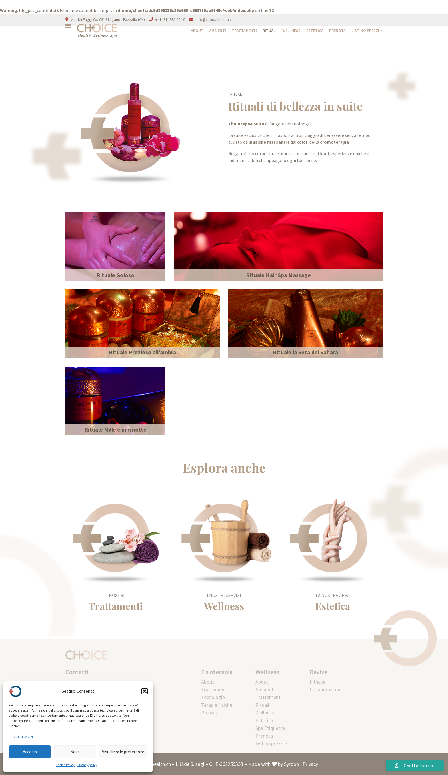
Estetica (314, 30)
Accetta (30, 751)
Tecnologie (213, 697)
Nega (75, 751)
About (197, 30)
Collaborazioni (325, 689)
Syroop (291, 764)
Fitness (317, 681)
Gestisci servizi (22, 736)
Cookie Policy (65, 765)
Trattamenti (244, 30)
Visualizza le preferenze (123, 751)
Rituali (270, 30)
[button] (144, 691)
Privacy (310, 764)
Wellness (291, 30)
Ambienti (217, 30)
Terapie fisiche (216, 705)
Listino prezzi (365, 30)
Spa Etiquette (270, 728)
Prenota (337, 30)
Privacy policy (87, 765)
